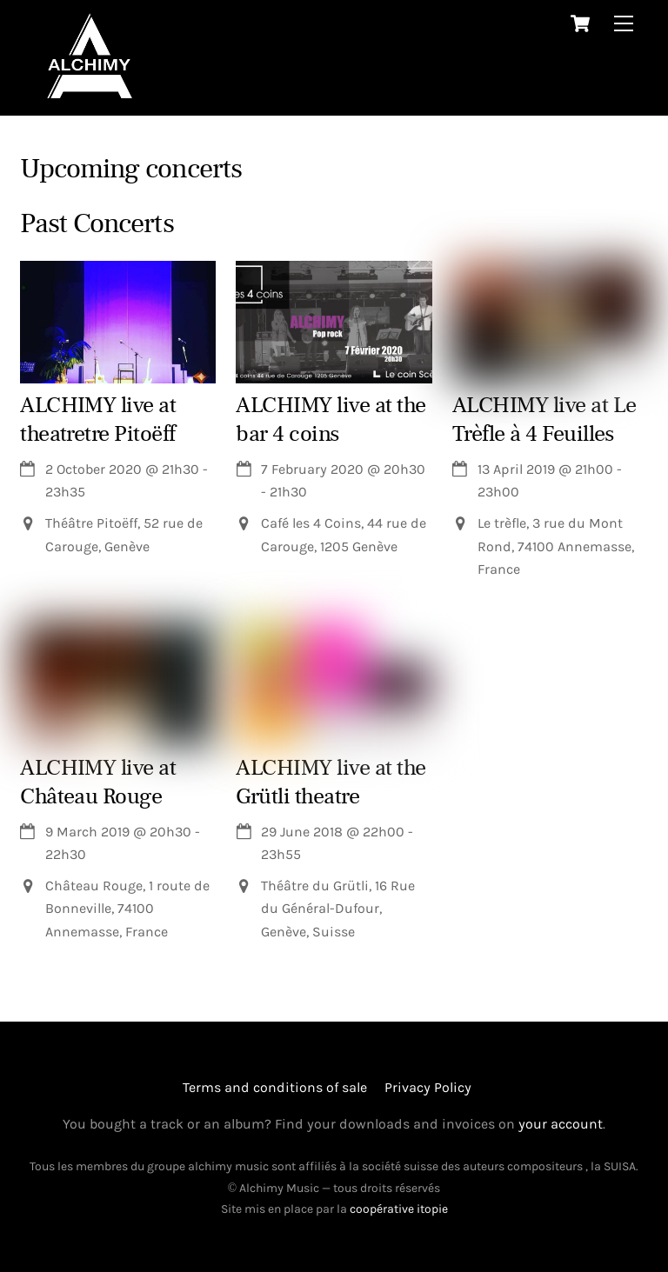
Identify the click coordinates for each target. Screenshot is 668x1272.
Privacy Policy (427, 1087)
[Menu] (623, 23)
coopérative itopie (399, 1208)
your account (560, 1123)
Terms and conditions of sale (275, 1087)
